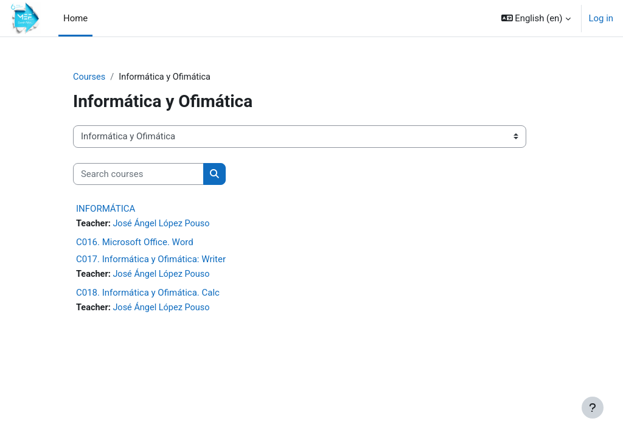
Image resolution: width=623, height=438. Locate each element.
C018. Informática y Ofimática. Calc (148, 293)
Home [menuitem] (75, 18)
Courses (89, 77)
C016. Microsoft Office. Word (134, 242)
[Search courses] (138, 174)
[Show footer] (593, 408)
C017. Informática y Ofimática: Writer (151, 259)
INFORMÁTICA (105, 209)
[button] (536, 18)
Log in (601, 18)
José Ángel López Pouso (164, 224)
